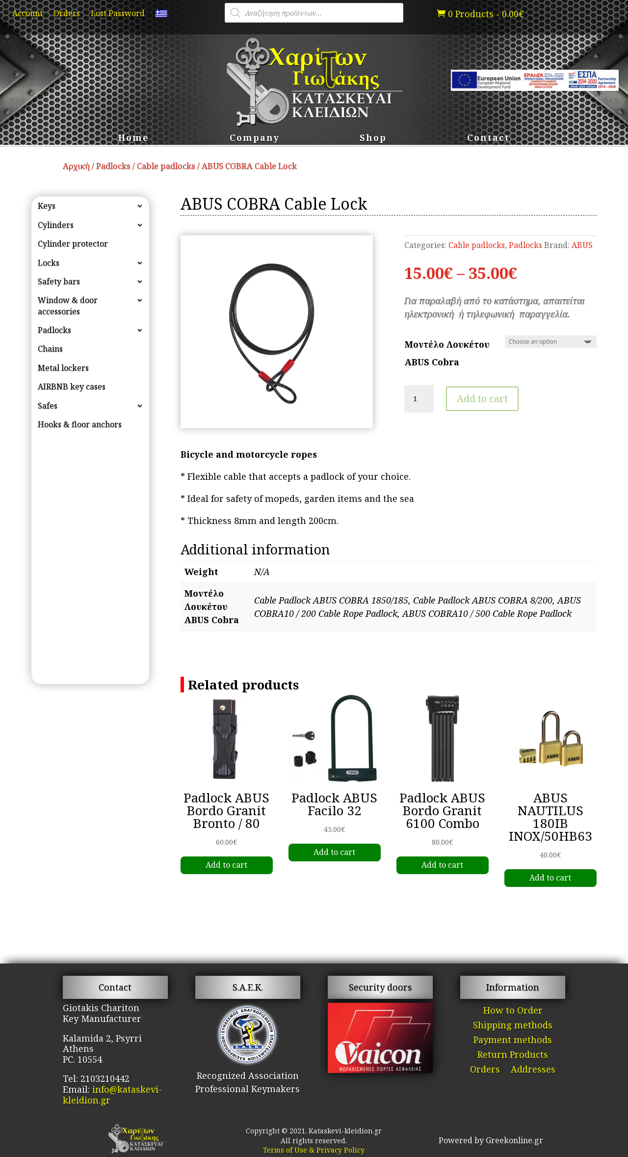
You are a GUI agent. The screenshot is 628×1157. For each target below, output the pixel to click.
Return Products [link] (512, 1055)
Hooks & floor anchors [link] (80, 424)
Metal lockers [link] (63, 367)
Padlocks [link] (113, 165)
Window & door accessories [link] (68, 305)
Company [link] (255, 138)
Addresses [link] (533, 1070)
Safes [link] (47, 405)
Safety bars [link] (59, 281)
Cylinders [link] (56, 225)
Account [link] (27, 14)
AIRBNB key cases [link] (71, 386)
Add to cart (482, 398)
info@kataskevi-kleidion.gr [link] (112, 1094)
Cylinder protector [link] (73, 243)
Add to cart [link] (226, 864)
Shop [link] (373, 138)
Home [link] (133, 138)
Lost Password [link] (118, 14)
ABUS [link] (582, 245)
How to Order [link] (513, 1011)
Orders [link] (66, 14)
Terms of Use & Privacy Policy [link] (314, 1150)
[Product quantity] (419, 399)
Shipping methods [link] (512, 1026)
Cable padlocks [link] (166, 165)
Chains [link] (50, 348)
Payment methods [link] (512, 1041)
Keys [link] (46, 205)
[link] (161, 16)
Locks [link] (48, 262)
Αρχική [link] (76, 165)
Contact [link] (488, 138)
